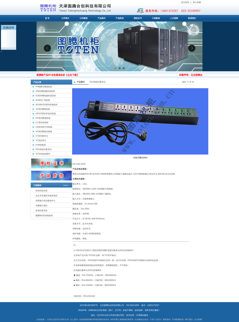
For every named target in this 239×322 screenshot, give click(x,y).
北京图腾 (198, 319)
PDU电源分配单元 (44, 149)
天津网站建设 (142, 315)
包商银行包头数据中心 (45, 200)
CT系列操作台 (42, 136)
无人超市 (74, 319)
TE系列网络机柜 (43, 109)
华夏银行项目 (41, 205)
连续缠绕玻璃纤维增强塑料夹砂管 (94, 319)
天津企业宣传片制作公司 (58, 319)
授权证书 (138, 18)
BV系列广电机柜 (43, 100)
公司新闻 (83, 18)
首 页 (47, 18)
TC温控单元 (41, 140)
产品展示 (102, 18)
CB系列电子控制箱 (44, 127)
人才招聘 (174, 18)
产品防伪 (120, 18)
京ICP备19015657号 (89, 305)
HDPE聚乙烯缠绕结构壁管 (121, 319)
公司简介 (65, 18)
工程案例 (156, 18)
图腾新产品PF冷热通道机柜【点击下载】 (58, 75)
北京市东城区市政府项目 (46, 195)
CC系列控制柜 (42, 122)
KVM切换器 (41, 145)
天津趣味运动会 (142, 319)
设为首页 (185, 2)
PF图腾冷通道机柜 (44, 87)
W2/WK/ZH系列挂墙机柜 (46, 104)
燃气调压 (189, 319)
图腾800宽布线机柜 (44, 215)
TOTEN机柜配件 (43, 154)
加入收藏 (197, 2)
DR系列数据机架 (43, 118)
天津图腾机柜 (178, 319)
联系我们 (192, 18)
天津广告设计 (156, 319)
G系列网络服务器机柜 (45, 91)
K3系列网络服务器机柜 (46, 96)
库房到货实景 (41, 191)
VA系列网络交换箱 (44, 131)
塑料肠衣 (167, 319)
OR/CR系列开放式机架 (46, 113)
